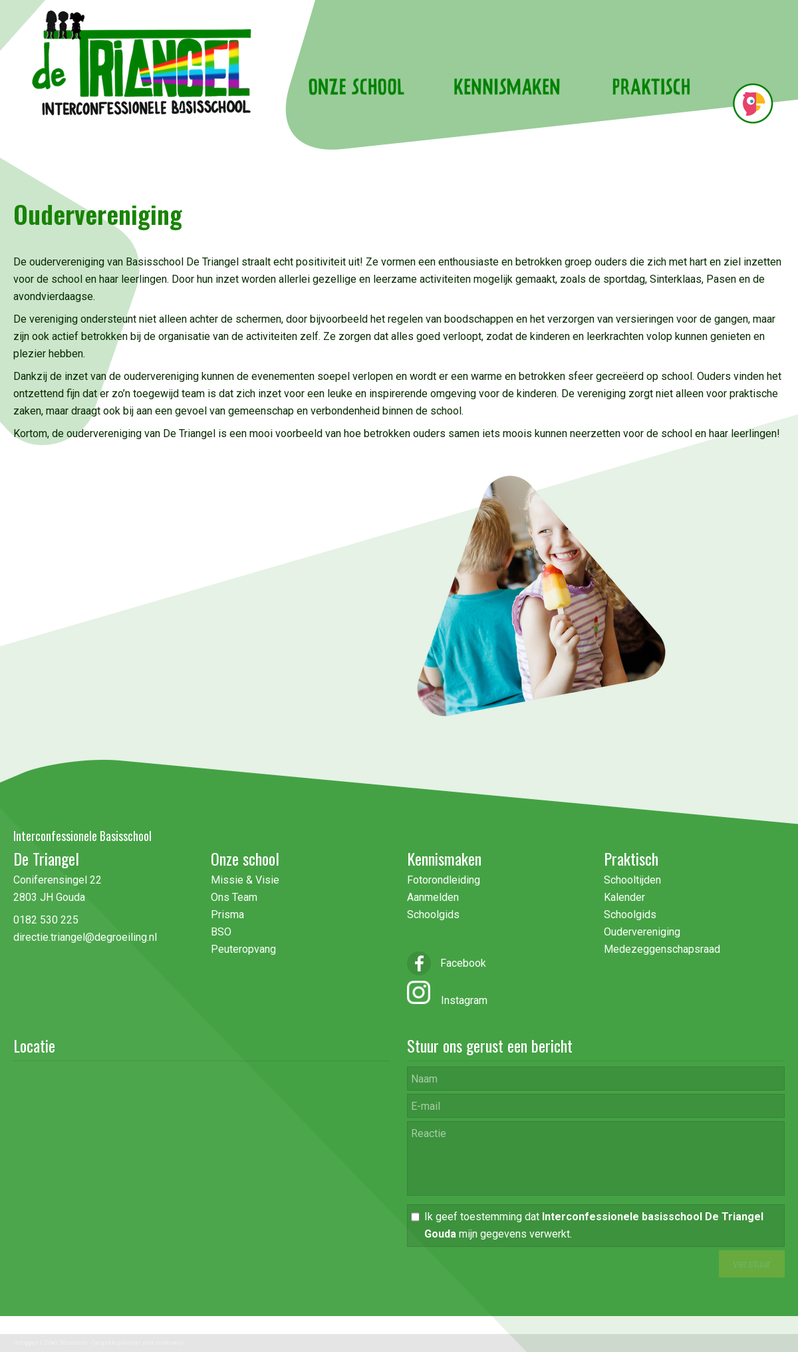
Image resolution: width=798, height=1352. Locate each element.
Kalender (624, 897)
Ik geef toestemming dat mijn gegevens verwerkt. (593, 1225)
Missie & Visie (246, 880)
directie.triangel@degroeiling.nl (85, 937)
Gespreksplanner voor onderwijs (138, 1342)
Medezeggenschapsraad (662, 949)
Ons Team (234, 897)
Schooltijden (632, 880)
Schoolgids (433, 914)
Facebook (446, 963)
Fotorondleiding (443, 880)
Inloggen (26, 1342)
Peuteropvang (243, 949)
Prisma (227, 914)
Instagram (458, 1000)
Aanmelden (433, 897)
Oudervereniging (642, 932)
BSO (221, 932)
